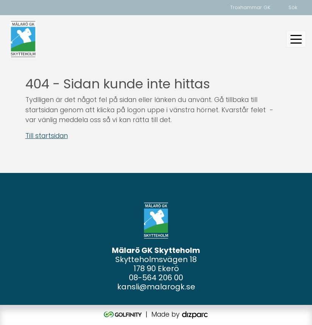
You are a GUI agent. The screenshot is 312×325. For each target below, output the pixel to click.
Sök (292, 7)
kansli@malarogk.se (156, 286)
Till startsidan (46, 135)
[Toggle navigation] (296, 39)
